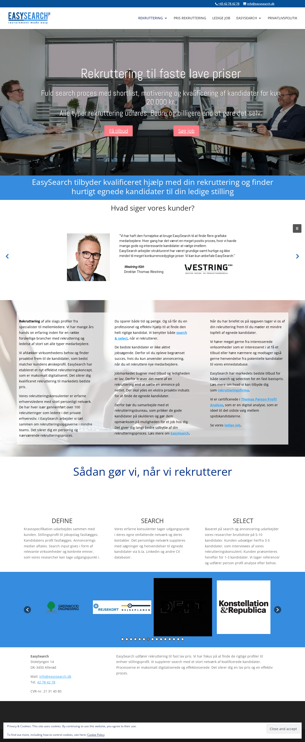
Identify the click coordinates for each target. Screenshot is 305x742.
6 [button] (143, 639)
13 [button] (174, 639)
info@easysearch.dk (55, 676)
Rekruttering (150, 18)
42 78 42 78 (46, 682)
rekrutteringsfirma (233, 390)
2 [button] (126, 639)
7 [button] (148, 639)
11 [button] (165, 639)
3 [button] (131, 639)
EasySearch (246, 18)
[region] (152, 256)
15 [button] (182, 639)
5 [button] (139, 639)
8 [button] (152, 639)
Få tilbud (118, 131)
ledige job (232, 425)
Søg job (186, 131)
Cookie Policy (96, 735)
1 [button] (122, 639)
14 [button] (178, 639)
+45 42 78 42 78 (228, 4)
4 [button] (135, 639)
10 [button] (161, 639)
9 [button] (156, 639)
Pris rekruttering (190, 18)
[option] (61, 607)
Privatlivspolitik (282, 18)
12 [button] (169, 639)
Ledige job (221, 18)
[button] (297, 228)
